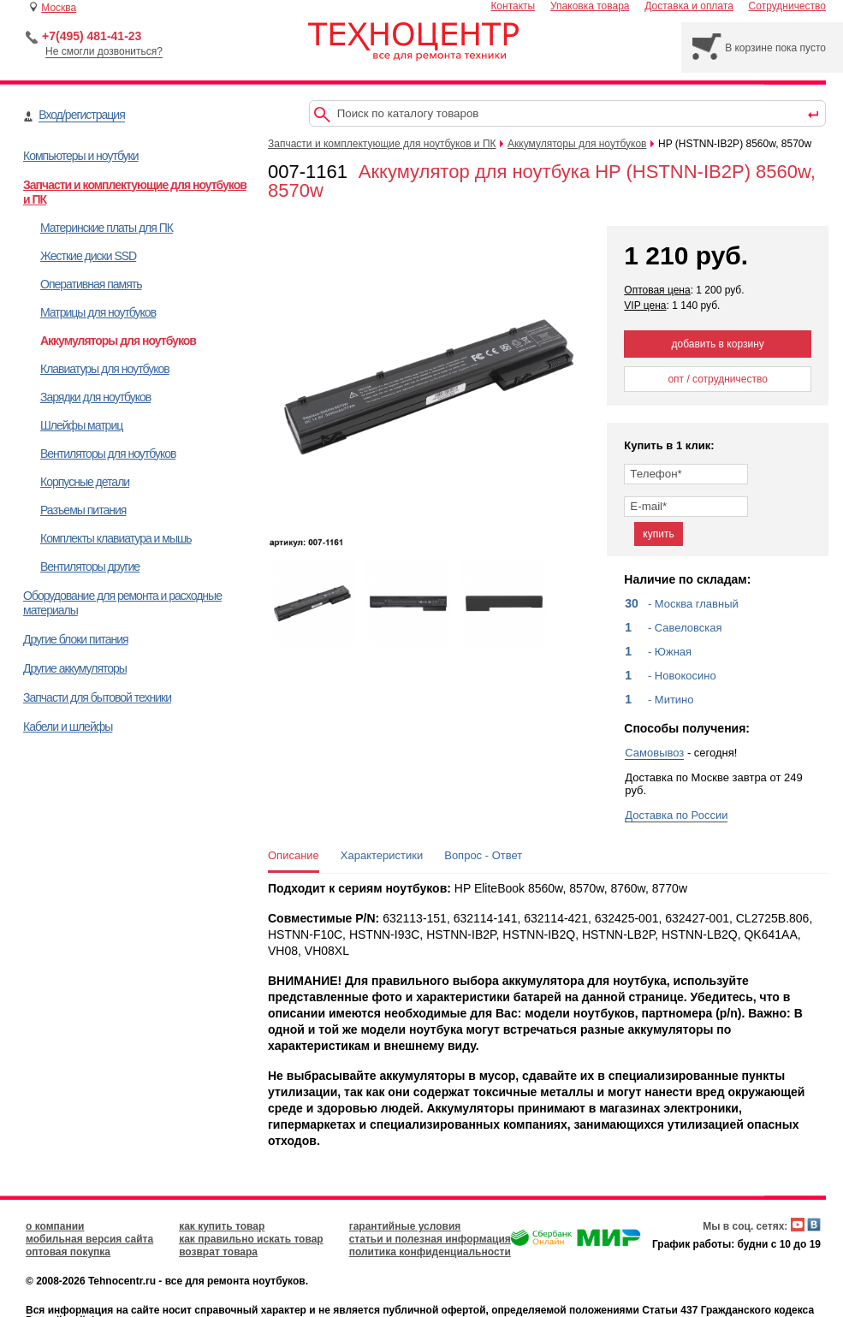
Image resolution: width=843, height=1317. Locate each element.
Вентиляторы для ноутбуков (107, 453)
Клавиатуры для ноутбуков (104, 369)
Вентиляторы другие (90, 566)
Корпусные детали (84, 482)
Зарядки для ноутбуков (95, 397)
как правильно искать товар (251, 1239)
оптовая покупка (68, 1252)
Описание (293, 855)
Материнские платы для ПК (106, 227)
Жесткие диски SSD (88, 256)
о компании (55, 1226)
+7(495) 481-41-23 (91, 36)
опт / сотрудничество (718, 379)
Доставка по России (676, 815)
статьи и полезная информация (430, 1239)
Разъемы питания (83, 510)
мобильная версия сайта (89, 1239)
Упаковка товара (590, 6)
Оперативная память (90, 284)
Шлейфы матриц (81, 425)
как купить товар (221, 1226)
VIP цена (645, 305)
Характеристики (382, 855)
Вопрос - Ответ (483, 855)
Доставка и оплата (688, 6)
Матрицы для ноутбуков (98, 312)
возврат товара (218, 1252)
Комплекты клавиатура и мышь (116, 538)
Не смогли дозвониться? (104, 51)
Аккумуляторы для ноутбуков (118, 340)
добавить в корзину (718, 344)
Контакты (512, 6)
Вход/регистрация (81, 115)
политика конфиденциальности (430, 1252)
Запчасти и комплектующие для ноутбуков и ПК (382, 144)
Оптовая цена (657, 290)
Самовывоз (654, 752)
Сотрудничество (787, 6)
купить (658, 534)
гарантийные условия (405, 1226)
